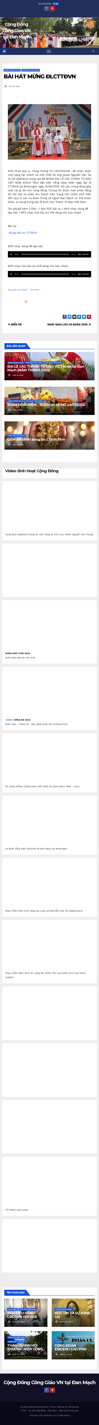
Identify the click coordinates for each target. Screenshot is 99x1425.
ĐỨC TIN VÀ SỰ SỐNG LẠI (72, 1315)
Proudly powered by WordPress (34, 1407)
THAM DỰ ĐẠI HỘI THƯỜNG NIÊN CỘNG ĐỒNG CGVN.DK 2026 (25, 1349)
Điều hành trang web (68, 1411)
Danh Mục (52, 1411)
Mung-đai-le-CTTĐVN (23, 232)
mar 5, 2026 (66, 1354)
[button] (93, 51)
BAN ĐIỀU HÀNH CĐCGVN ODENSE (22, 1315)
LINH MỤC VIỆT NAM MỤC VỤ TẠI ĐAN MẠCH (49, 1415)
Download (34, 290)
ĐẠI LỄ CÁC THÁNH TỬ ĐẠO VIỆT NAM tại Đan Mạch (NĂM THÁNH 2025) (45, 368)
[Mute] (79, 254)
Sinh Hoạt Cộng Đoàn (27, 1309)
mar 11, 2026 (18, 1354)
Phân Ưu (58, 1342)
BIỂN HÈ (15, 324)
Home (23, 1411)
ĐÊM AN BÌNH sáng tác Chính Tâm (36, 439)
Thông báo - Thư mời (16, 1341)
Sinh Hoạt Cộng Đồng (53, 363)
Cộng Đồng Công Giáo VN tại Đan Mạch (16, 31)
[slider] (45, 254)
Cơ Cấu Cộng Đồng (37, 1411)
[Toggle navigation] (49, 51)
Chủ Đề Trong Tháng (63, 1309)
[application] (49, 254)
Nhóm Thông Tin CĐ (12, 70)
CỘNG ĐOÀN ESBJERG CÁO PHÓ (71, 1347)
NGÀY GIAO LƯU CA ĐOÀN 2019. (69, 324)
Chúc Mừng (12, 1309)
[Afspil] (11, 254)
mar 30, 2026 (66, 1322)
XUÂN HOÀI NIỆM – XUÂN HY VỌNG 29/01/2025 (46, 405)
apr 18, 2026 (18, 1322)
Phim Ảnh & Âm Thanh (30, 70)
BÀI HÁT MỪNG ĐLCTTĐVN (40, 76)
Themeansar (73, 1407)
